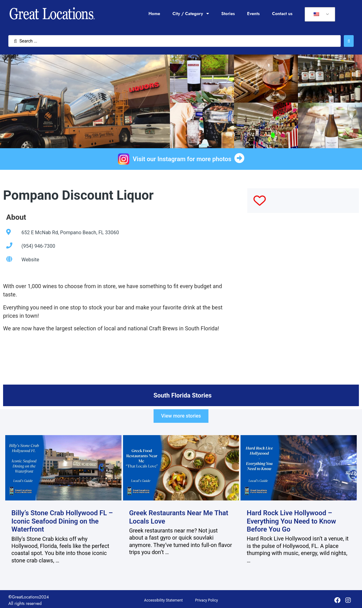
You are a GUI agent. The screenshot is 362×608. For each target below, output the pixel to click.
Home (154, 13)
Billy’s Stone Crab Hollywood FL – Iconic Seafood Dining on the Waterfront (62, 521)
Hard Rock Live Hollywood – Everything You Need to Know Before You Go (291, 521)
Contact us (282, 13)
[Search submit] (349, 41)
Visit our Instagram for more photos (182, 159)
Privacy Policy (206, 600)
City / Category (190, 13)
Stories (228, 13)
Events (253, 13)
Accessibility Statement (163, 600)
